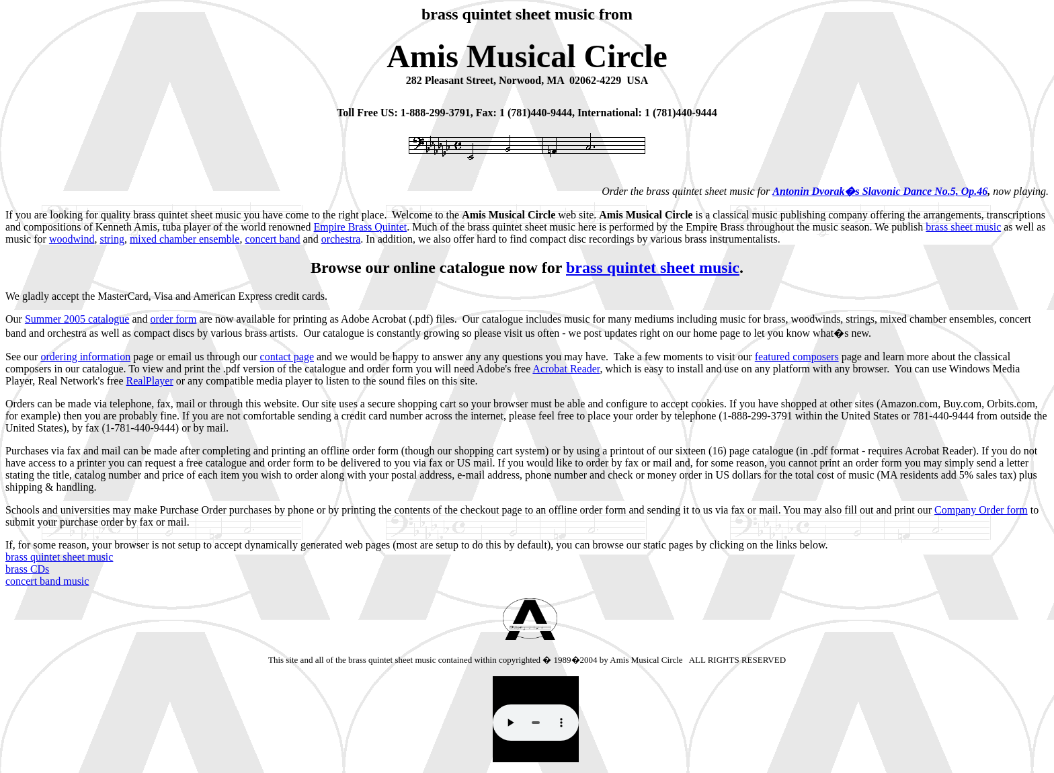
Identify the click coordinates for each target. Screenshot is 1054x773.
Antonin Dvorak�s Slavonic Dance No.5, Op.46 (879, 191)
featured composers (797, 356)
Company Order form (981, 510)
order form (174, 319)
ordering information (85, 356)
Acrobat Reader (566, 368)
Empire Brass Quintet (360, 227)
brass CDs (27, 569)
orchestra (341, 239)
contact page (287, 356)
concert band (272, 239)
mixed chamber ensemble (185, 239)
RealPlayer (149, 380)
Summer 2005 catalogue (77, 319)
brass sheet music (963, 227)
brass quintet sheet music (652, 267)
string (111, 239)
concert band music (47, 581)
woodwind (72, 239)
